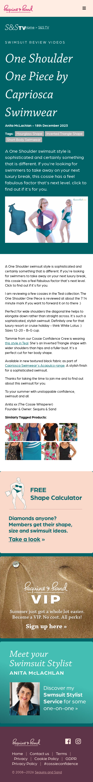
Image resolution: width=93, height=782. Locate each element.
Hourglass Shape (29, 133)
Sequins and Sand (48, 772)
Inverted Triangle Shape (64, 133)
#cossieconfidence (61, 763)
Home (17, 753)
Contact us (39, 753)
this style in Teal (16, 343)
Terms (61, 753)
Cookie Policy (46, 758)
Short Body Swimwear (24, 139)
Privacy (21, 758)
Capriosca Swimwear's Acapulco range (35, 365)
